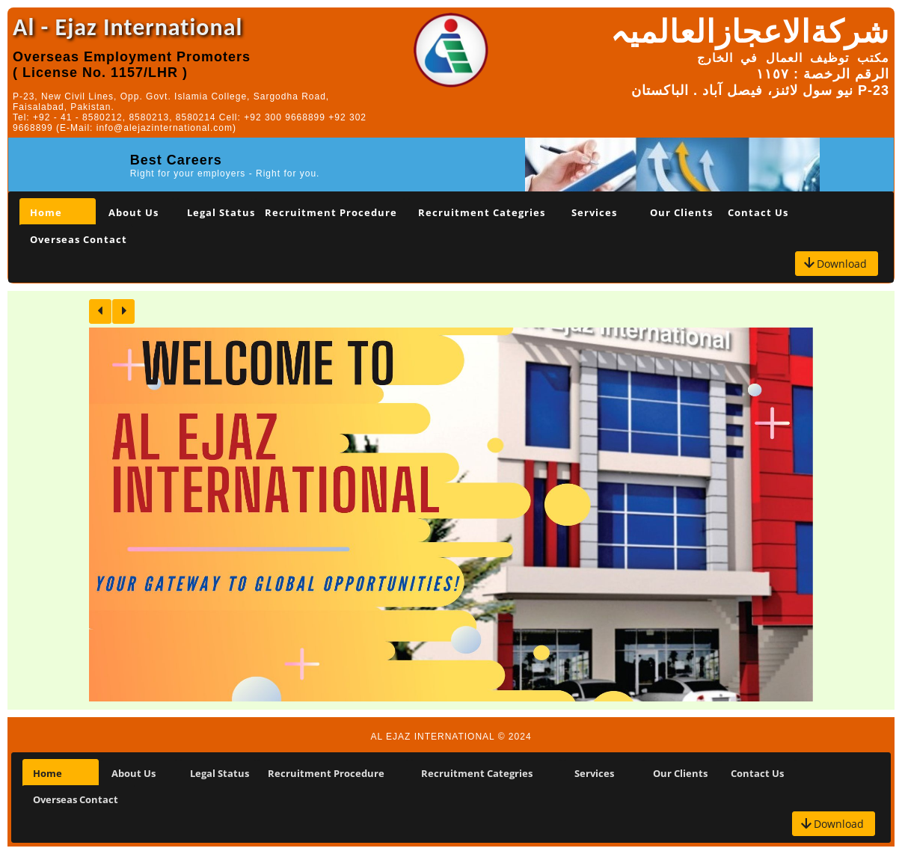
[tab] (57, 211)
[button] (836, 263)
